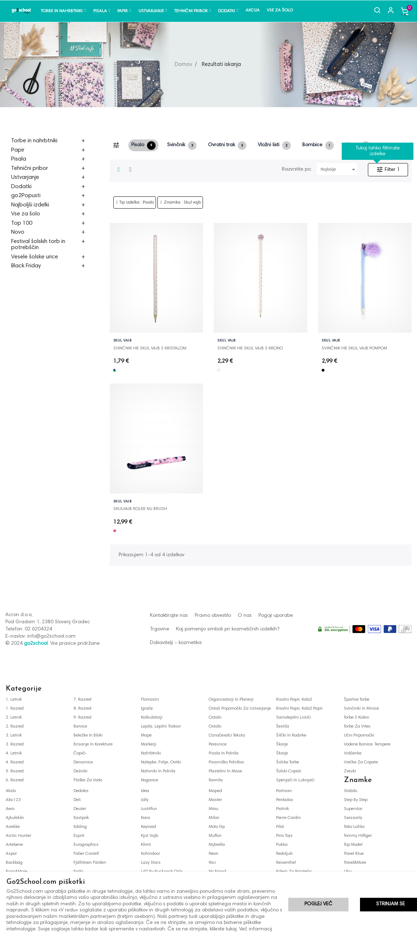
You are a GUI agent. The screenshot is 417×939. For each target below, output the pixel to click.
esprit (79, 836)
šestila (282, 726)
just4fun (149, 809)
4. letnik (14, 753)
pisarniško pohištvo (226, 762)
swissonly (353, 818)
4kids (11, 791)
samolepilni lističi (293, 717)
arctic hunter (18, 836)
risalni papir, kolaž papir (299, 708)
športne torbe (356, 699)
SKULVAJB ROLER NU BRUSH (140, 509)
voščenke (352, 753)
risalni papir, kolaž (294, 699)
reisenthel (286, 863)
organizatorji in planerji (231, 699)
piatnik (282, 809)
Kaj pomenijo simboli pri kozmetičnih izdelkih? (227, 629)
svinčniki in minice (361, 708)
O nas (245, 615)
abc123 (13, 800)
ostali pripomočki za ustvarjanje (240, 708)
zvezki (350, 771)
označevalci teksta (227, 735)
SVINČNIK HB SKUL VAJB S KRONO (250, 348)
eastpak (81, 818)
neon (213, 854)
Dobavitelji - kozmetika (176, 642)
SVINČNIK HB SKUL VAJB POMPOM (354, 348)
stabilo (350, 791)
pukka (282, 845)
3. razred (15, 744)
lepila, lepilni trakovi (161, 726)
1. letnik (14, 699)
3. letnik (14, 735)
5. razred (15, 771)
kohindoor (150, 854)
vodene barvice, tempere (367, 744)
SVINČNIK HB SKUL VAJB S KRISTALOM (149, 348)
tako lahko (354, 827)
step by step (356, 800)
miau (213, 809)
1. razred (15, 708)
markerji (148, 744)
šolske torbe (287, 762)
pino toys (284, 836)
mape (146, 735)
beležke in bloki (88, 735)
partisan (284, 791)
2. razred (15, 726)
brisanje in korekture (93, 744)
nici (212, 863)
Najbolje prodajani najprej (339, 169)
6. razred (15, 780)
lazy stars (151, 863)
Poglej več (318, 904)
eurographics (86, 845)
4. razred (15, 762)
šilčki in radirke (291, 735)
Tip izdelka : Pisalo (136, 202)
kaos (145, 818)
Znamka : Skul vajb (182, 202)
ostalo (215, 717)
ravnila (216, 780)
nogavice (149, 780)
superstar (353, 809)
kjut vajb (149, 836)
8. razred (82, 708)
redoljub (284, 854)
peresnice (218, 744)
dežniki (80, 771)
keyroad (148, 827)
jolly (144, 800)
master (215, 800)
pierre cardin (288, 818)
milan (214, 818)
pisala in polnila (223, 753)
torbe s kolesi (356, 717)
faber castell (86, 854)
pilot (280, 827)
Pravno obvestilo (213, 615)
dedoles (81, 791)
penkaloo (284, 800)
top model (353, 845)
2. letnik (14, 717)
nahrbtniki (151, 753)
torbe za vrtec (357, 726)
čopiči (80, 753)
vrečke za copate (361, 762)
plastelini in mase (225, 771)
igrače (147, 708)
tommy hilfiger (358, 836)
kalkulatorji (151, 717)
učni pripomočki (359, 735)
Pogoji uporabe (276, 615)
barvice (80, 726)
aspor (11, 854)
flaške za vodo (88, 780)
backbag (14, 863)
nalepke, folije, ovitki (161, 762)
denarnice (83, 762)
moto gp (217, 827)
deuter (80, 809)
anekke (13, 827)
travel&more (355, 863)
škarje (282, 744)
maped (215, 791)
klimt (146, 845)
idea (145, 791)
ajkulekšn (15, 818)
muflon (215, 836)
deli (77, 800)
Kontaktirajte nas (169, 615)
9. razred (82, 717)
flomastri (150, 699)
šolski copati (288, 771)
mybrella (217, 845)
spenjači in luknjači (295, 780)
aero (10, 809)
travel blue (354, 854)
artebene (14, 845)
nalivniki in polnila (158, 771)
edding (80, 827)
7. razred (82, 699)
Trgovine (159, 629)
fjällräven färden (90, 863)
